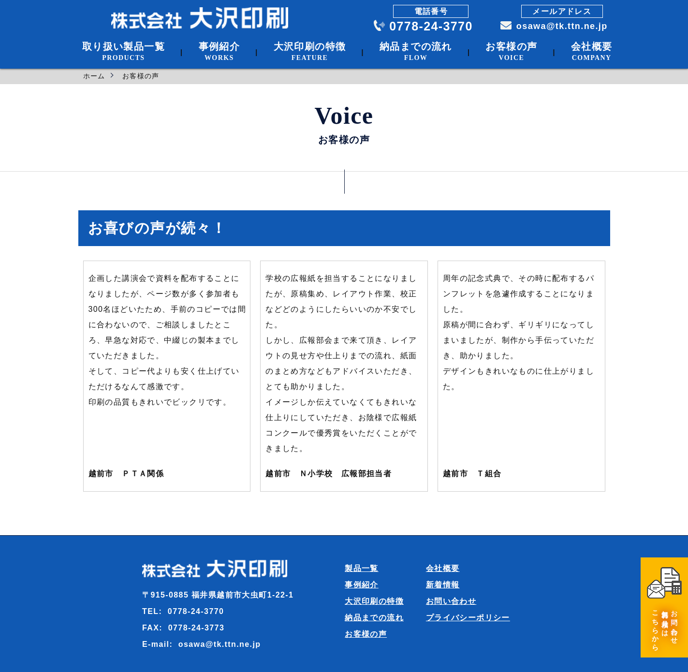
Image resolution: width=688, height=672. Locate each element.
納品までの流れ (374, 618)
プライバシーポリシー (468, 618)
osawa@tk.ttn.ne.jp (559, 26)
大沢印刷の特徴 (374, 601)
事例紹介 (362, 585)
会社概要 (443, 568)
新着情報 (443, 585)
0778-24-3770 (430, 26)
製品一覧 (362, 568)
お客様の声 (366, 634)
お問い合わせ (451, 601)
